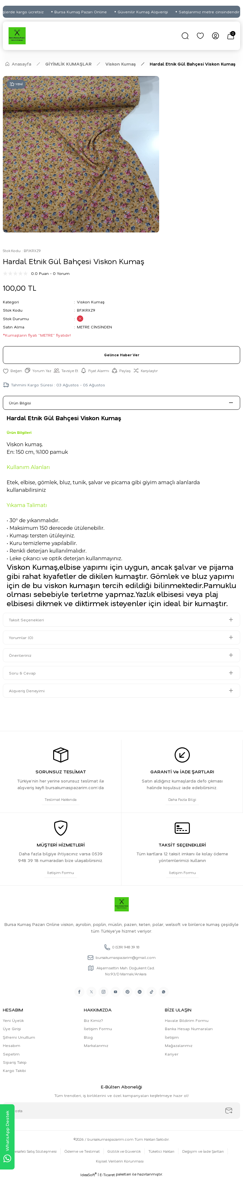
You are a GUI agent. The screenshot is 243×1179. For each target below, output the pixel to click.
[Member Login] (215, 36)
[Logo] (17, 35)
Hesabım (11, 1045)
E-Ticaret (107, 1174)
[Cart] (230, 36)
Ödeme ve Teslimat (82, 1151)
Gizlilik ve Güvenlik (124, 1151)
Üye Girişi (12, 1028)
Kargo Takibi (14, 1070)
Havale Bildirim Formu (187, 1020)
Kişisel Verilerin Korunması (120, 1161)
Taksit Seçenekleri (26, 619)
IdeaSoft (88, 1174)
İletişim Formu (98, 1028)
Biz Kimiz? (93, 1020)
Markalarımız (96, 1045)
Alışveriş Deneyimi (27, 690)
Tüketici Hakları (161, 1151)
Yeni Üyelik (13, 1020)
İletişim (172, 1037)
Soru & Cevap (22, 672)
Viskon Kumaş (90, 301)
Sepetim (11, 1053)
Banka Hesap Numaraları (189, 1028)
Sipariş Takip (15, 1062)
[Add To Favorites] (12, 371)
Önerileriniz (20, 655)
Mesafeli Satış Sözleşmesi (34, 1151)
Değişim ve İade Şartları (203, 1151)
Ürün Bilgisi (20, 402)
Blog (88, 1037)
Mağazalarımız (178, 1045)
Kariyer (171, 1053)
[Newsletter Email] (121, 1110)
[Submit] (229, 1110)
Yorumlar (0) (21, 637)
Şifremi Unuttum (19, 1037)
